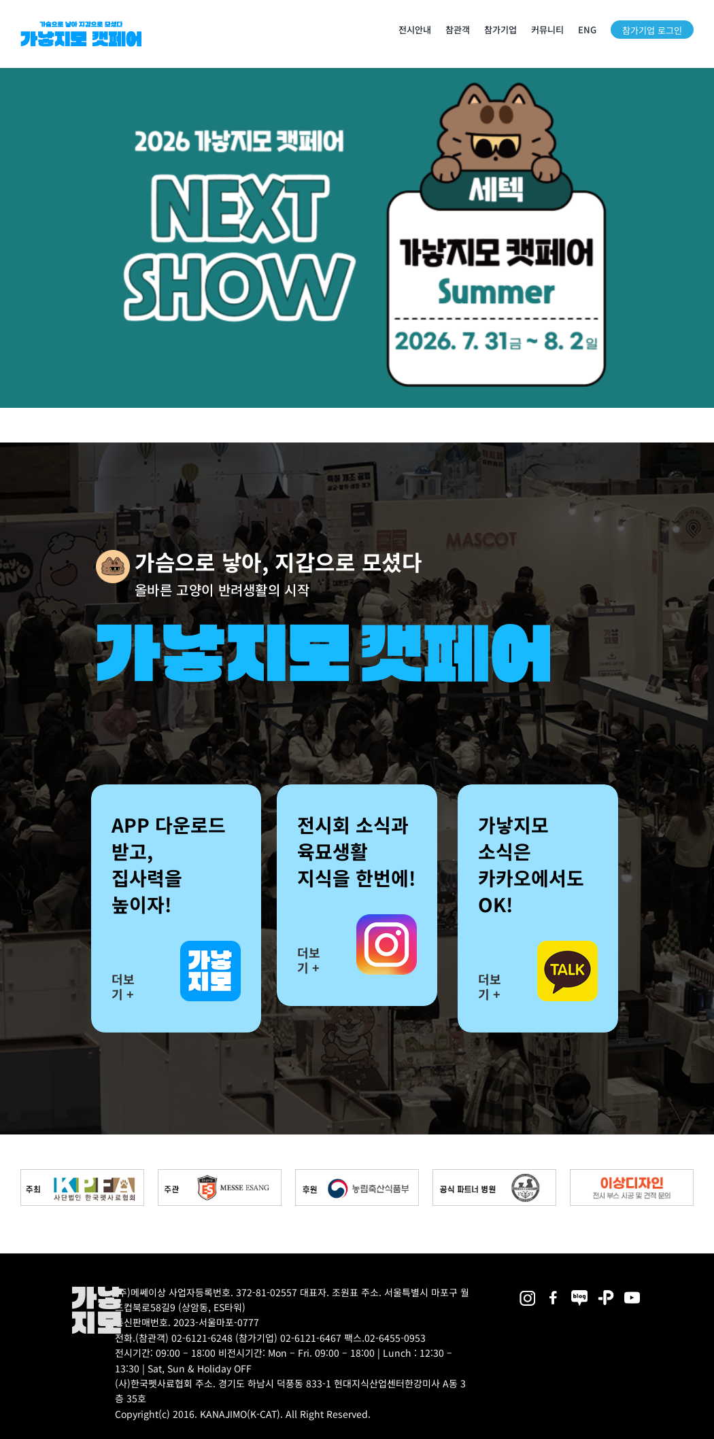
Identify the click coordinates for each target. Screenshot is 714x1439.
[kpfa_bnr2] (82, 1174)
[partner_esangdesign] (632, 1174)
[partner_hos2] (494, 1174)
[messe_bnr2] (220, 1174)
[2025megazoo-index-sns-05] (580, 1291)
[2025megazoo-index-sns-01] (554, 1291)
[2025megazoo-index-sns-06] (606, 1291)
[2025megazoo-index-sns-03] (632, 1291)
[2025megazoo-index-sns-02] (527, 1291)
